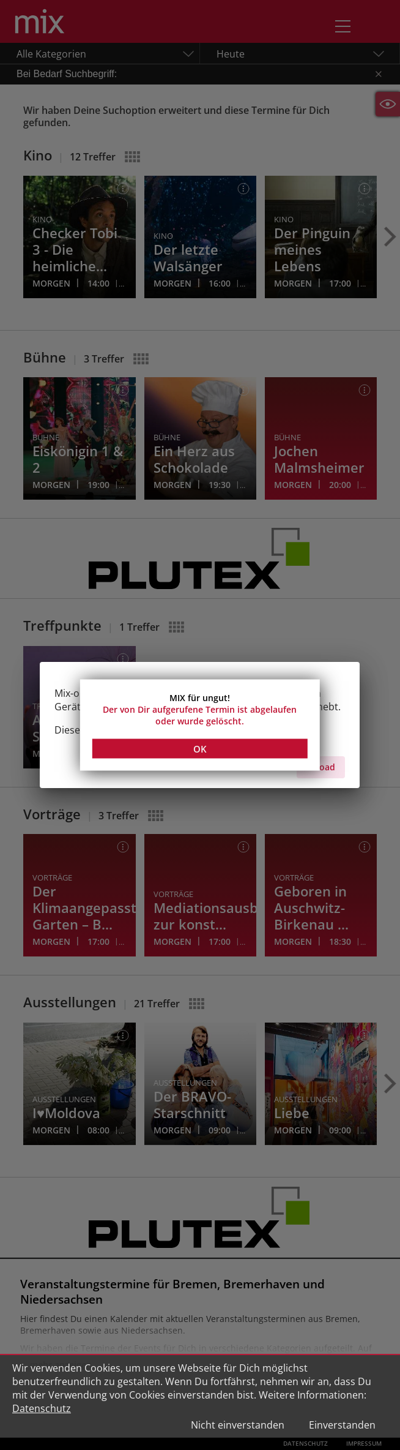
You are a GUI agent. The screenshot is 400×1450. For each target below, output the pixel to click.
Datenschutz (41, 1408)
